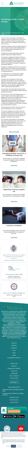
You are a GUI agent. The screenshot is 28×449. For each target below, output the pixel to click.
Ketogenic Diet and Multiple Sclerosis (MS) (13, 390)
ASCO (12, 330)
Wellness (14, 345)
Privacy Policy (14, 378)
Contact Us (14, 371)
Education (7, 32)
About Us (14, 343)
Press (14, 350)
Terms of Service (14, 376)
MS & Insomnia (14, 400)
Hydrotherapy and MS (14, 387)
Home (2, 32)
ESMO (18, 330)
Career (14, 355)
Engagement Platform (14, 368)
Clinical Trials (14, 363)
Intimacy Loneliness (14, 225)
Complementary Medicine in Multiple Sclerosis (13, 394)
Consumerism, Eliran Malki (14, 274)
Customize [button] (8, 446)
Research (14, 366)
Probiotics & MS (14, 397)
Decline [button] (19, 446)
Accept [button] (13, 446)
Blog (14, 352)
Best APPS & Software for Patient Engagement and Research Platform (14, 256)
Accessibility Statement (14, 357)
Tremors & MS (14, 402)
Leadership (14, 373)
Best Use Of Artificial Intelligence (14, 293)
